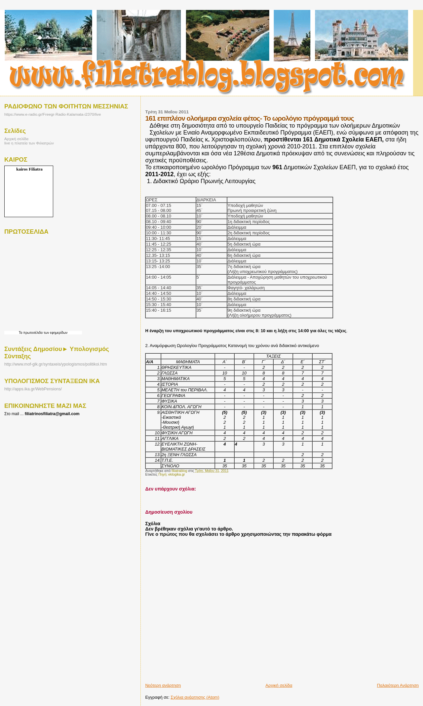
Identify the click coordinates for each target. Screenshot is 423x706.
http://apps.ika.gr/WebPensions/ (33, 389)
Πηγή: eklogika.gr (171, 474)
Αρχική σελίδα (278, 685)
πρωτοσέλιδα (33, 332)
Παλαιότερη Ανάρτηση (398, 685)
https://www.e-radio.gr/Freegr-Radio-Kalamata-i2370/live (52, 114)
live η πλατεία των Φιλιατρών (29, 143)
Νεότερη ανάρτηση (163, 685)
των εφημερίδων (55, 332)
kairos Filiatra (29, 169)
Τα (21, 332)
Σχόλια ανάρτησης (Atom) (195, 697)
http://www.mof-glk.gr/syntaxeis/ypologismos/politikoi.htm (55, 364)
